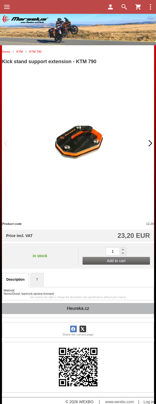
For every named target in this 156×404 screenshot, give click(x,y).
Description (15, 279)
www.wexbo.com (119, 402)
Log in (149, 402)
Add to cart (116, 261)
